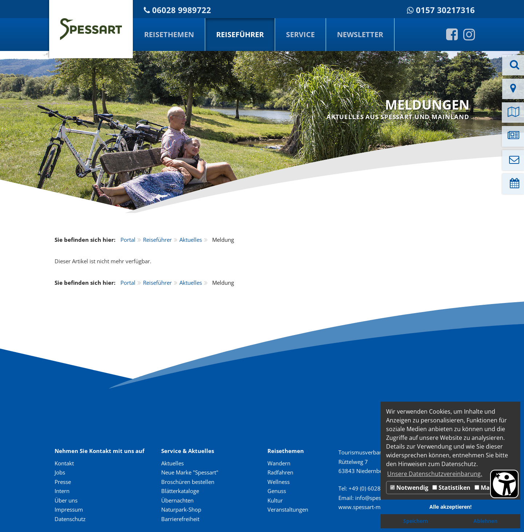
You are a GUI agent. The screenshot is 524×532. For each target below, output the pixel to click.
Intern (62, 490)
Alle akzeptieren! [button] (450, 506)
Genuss (276, 490)
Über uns (66, 500)
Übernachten (177, 500)
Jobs (60, 472)
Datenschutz (70, 519)
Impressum (69, 509)
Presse (63, 481)
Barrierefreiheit (180, 519)
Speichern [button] (415, 520)
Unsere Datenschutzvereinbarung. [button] (434, 474)
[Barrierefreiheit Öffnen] (504, 484)
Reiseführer (240, 34)
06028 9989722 (181, 10)
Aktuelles (190, 239)
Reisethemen (169, 34)
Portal (127, 239)
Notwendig (409, 488)
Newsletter (360, 34)
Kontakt (64, 463)
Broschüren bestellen (187, 481)
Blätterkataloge (180, 490)
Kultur (275, 500)
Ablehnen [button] (485, 520)
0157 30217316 (445, 10)
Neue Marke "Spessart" (189, 472)
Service (300, 34)
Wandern (278, 463)
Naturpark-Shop (181, 509)
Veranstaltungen (287, 509)
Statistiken (451, 488)
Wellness (278, 481)
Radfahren (280, 472)
